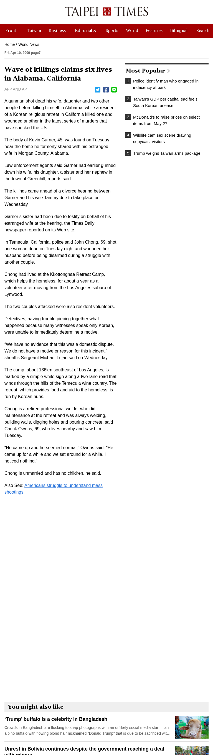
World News (28, 44)
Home (9, 44)
